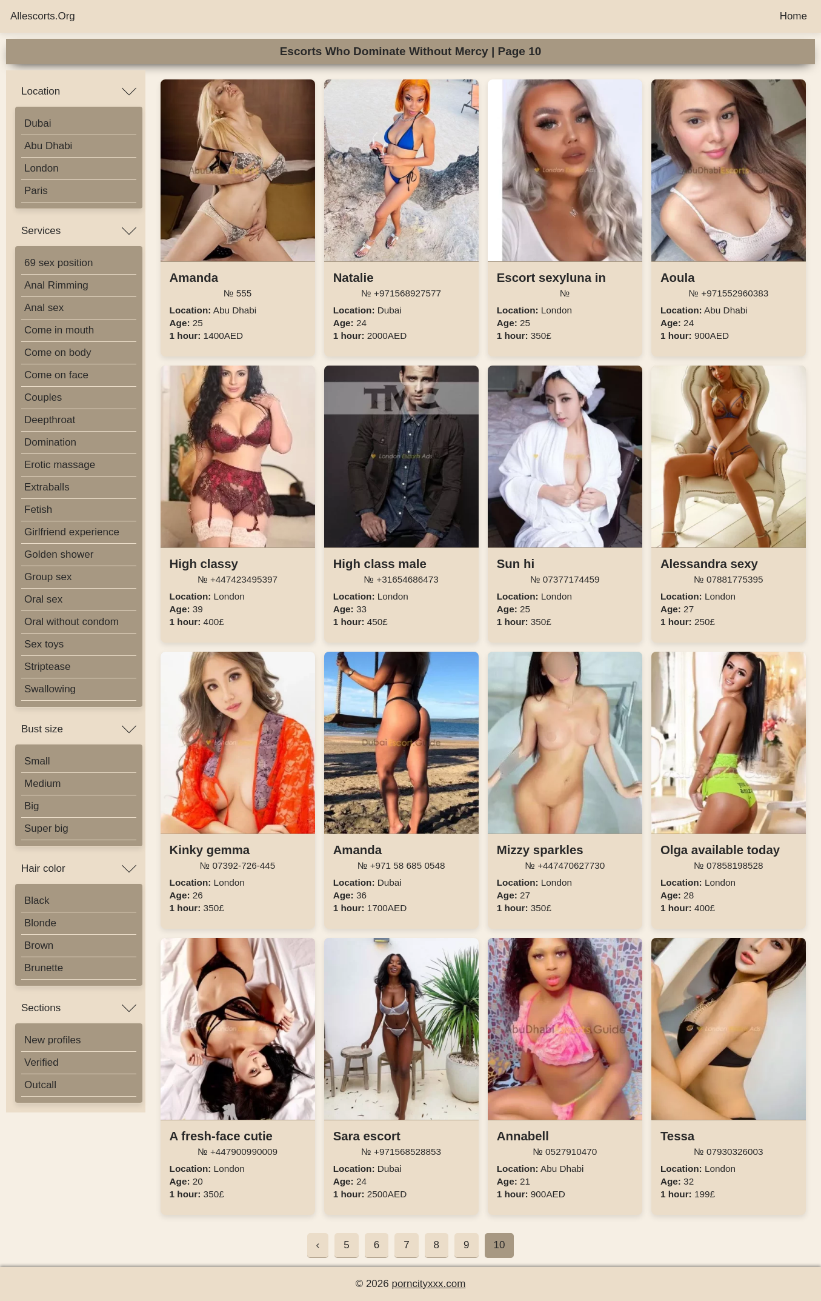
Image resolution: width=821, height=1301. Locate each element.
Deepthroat (49, 420)
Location (40, 91)
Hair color (43, 868)
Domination (50, 442)
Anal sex (44, 307)
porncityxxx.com (428, 1283)
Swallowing (50, 689)
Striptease (47, 666)
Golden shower (58, 554)
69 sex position (58, 263)
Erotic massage (59, 464)
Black (37, 900)
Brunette (43, 968)
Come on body (57, 352)
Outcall (40, 1085)
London (41, 168)
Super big (46, 828)
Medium (42, 783)
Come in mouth (59, 330)
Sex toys (44, 644)
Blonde (40, 923)
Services (41, 230)
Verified (41, 1062)
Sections (41, 1008)
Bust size (42, 729)
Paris (36, 190)
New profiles (52, 1040)
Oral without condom (71, 621)
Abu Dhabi (48, 146)
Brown (38, 945)
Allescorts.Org (42, 16)
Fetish (38, 509)
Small (37, 761)
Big (31, 806)
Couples (43, 397)
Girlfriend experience (71, 532)
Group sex (47, 577)
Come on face (56, 375)
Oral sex (43, 599)
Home (793, 16)
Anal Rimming (56, 285)
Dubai (37, 123)
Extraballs (47, 487)
